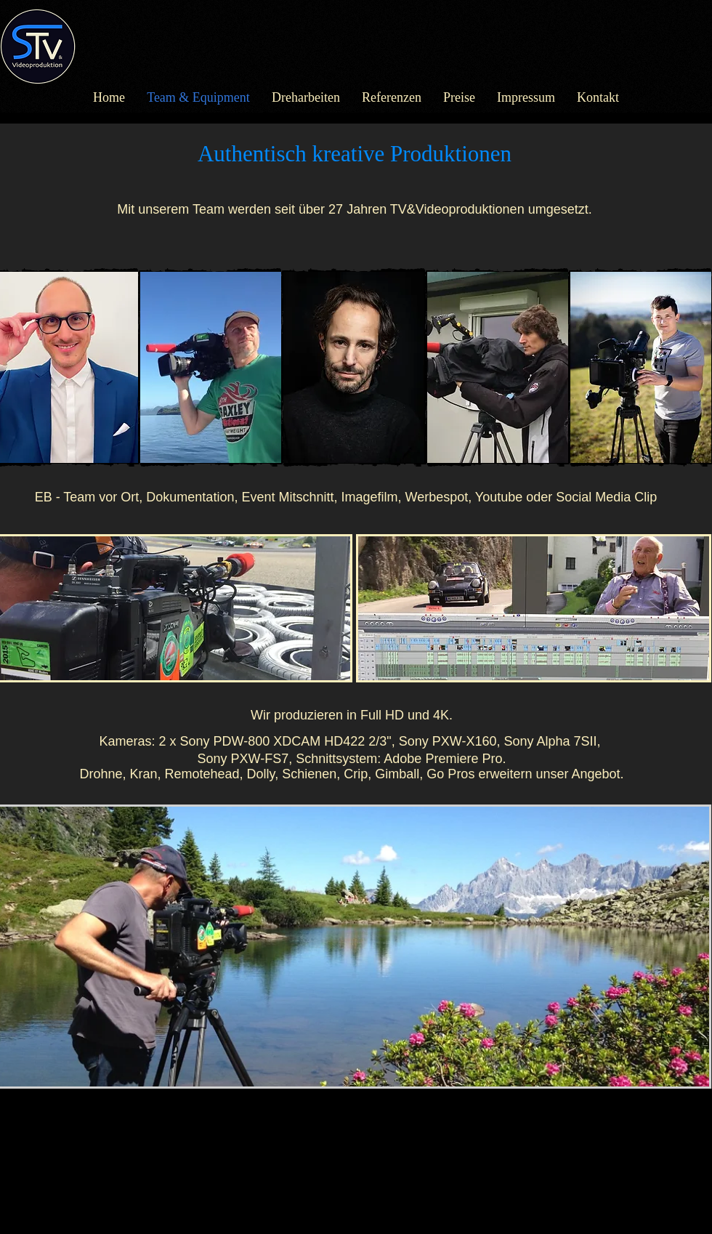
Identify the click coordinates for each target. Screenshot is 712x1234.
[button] (210, 367)
